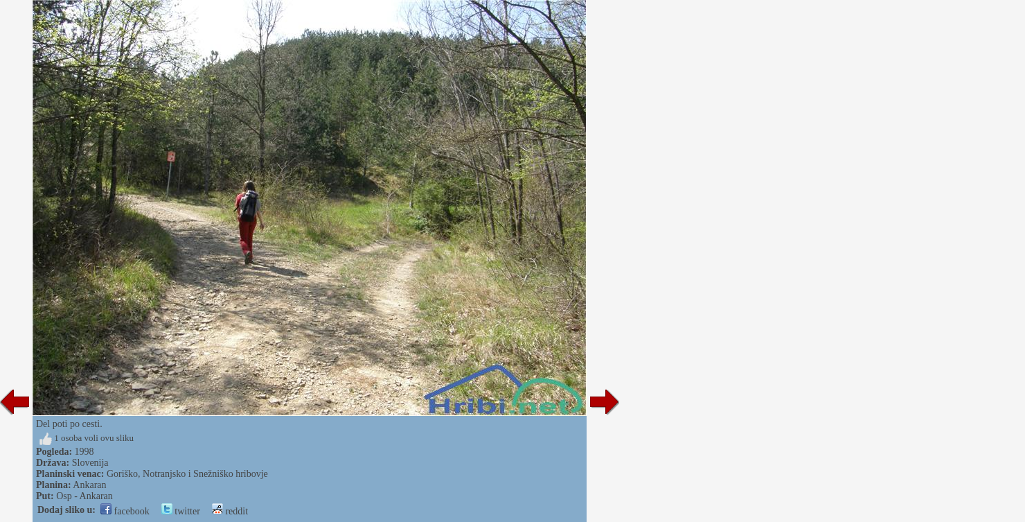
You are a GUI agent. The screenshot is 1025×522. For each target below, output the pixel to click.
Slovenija (90, 463)
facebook (125, 511)
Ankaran (89, 485)
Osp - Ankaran (84, 496)
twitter (180, 511)
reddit (230, 511)
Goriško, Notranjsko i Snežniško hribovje (187, 474)
